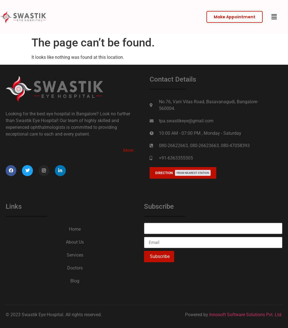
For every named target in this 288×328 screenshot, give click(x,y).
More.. (129, 150)
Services (75, 255)
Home (75, 229)
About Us (75, 242)
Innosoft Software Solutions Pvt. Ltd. (245, 314)
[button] (274, 17)
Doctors (75, 268)
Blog (74, 281)
